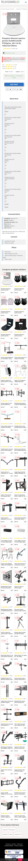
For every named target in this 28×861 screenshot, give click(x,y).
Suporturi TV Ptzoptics (21, 9)
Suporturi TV (18, 834)
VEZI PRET (14, 84)
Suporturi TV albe (7, 834)
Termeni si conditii (11, 844)
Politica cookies (18, 846)
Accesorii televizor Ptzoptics (7, 9)
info (12, 292)
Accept (20, 859)
